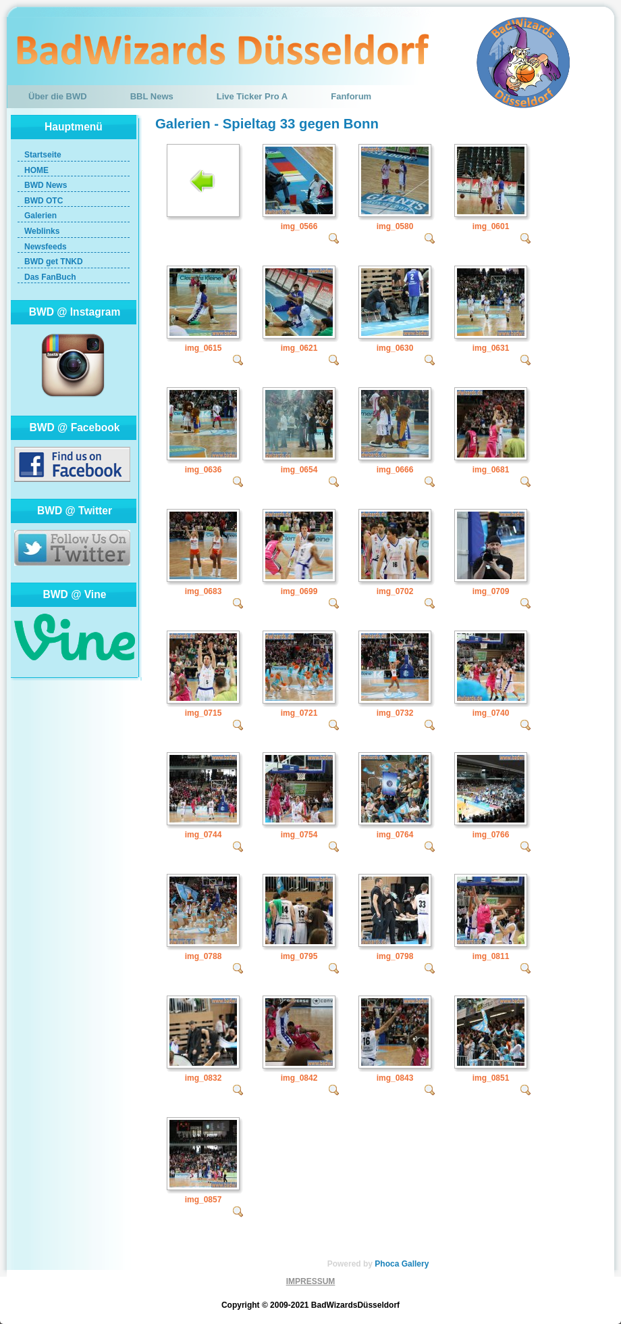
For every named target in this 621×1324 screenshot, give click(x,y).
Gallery (415, 1264)
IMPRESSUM (310, 1281)
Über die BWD (57, 96)
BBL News (151, 96)
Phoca (387, 1264)
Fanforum (351, 96)
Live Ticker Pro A (252, 96)
